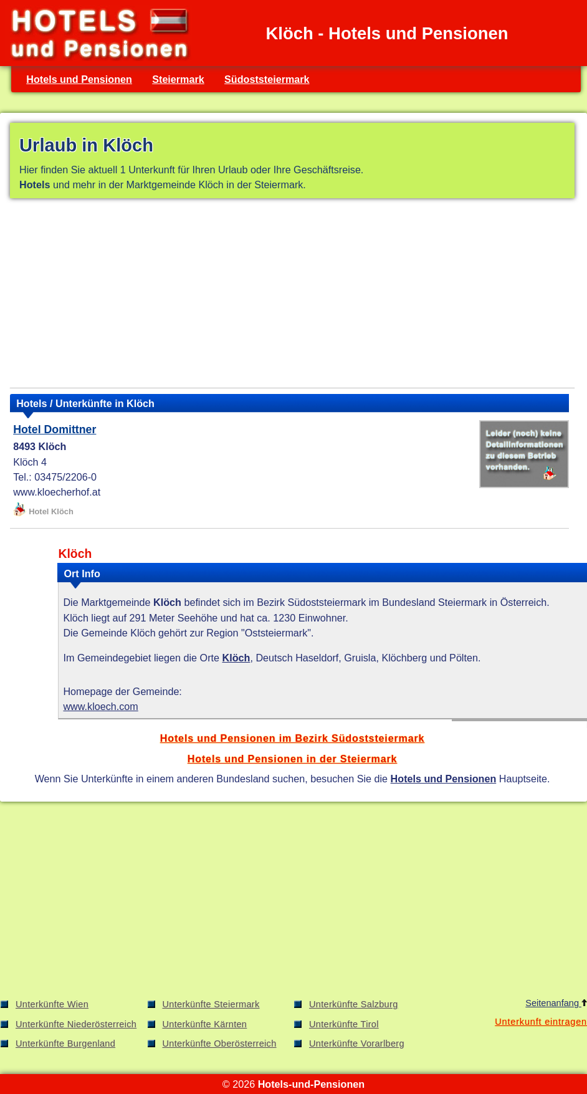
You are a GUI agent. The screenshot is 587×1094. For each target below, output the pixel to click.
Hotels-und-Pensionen (311, 1084)
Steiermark (178, 79)
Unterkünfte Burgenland (65, 1043)
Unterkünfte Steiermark (211, 1004)
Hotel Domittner (54, 429)
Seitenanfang (556, 1003)
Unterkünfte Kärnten (205, 1024)
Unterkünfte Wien (52, 1004)
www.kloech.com (100, 706)
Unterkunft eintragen (541, 1022)
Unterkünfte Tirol (344, 1024)
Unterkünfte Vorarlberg (356, 1043)
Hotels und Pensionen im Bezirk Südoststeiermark (292, 738)
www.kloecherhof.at (56, 491)
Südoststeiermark (266, 79)
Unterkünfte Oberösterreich (220, 1043)
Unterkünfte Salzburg (353, 1004)
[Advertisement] (292, 295)
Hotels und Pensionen (79, 79)
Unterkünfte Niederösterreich (76, 1024)
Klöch (236, 657)
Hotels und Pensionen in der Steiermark (293, 758)
